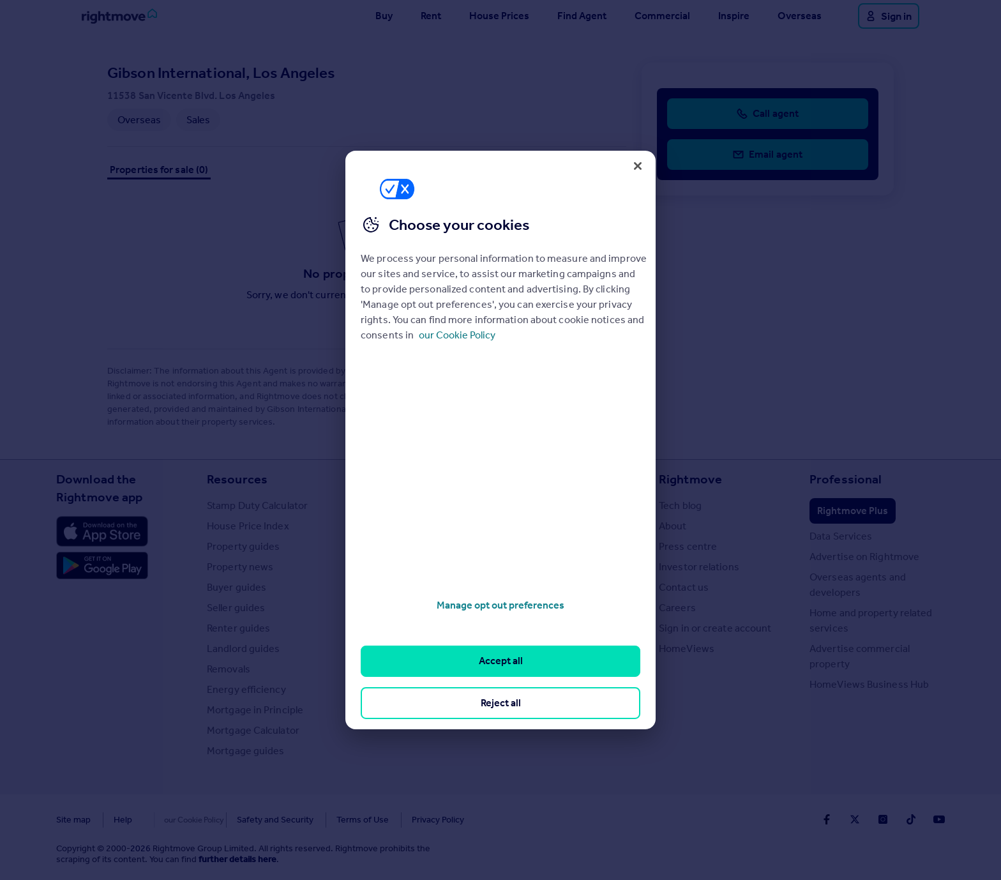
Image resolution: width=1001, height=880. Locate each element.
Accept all (501, 661)
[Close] (638, 166)
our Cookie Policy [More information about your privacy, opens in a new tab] (457, 335)
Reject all (501, 703)
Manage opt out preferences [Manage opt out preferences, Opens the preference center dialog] (500, 605)
